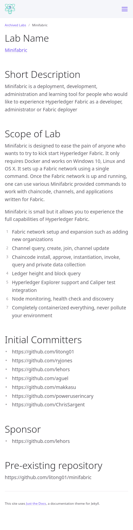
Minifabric (16, 50)
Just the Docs (36, 503)
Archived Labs (15, 25)
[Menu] (124, 9)
